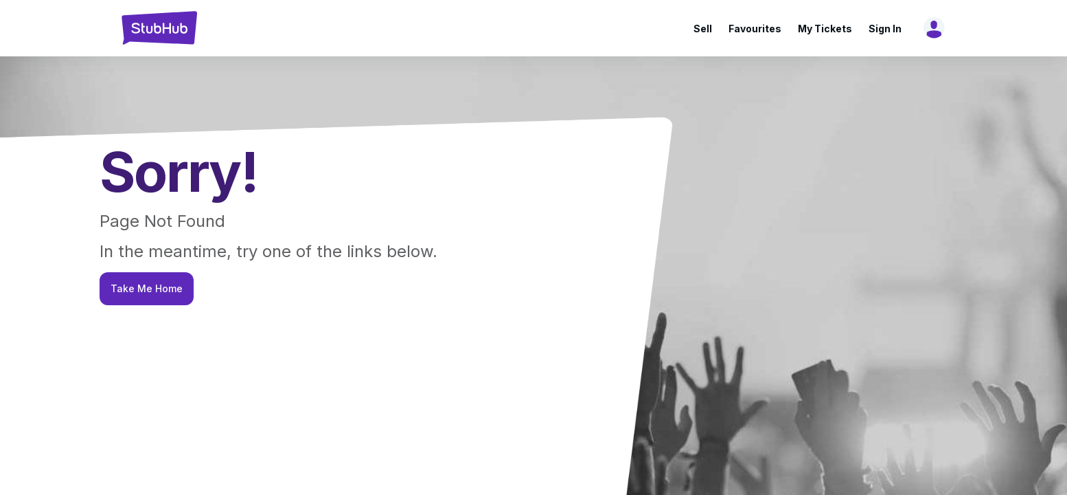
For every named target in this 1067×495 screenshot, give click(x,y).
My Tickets (825, 28)
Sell (702, 28)
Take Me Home (147, 288)
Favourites (754, 28)
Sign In (885, 28)
